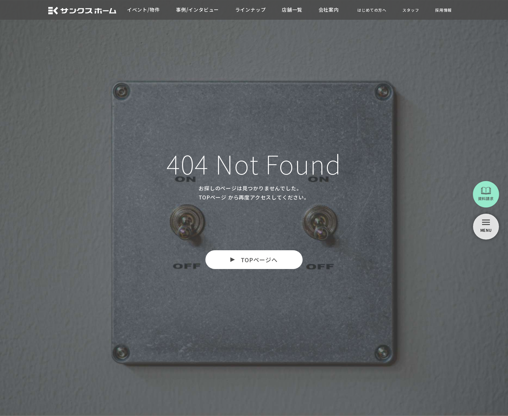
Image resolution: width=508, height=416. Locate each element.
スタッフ (410, 10)
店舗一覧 (292, 9)
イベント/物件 (142, 9)
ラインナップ (250, 9)
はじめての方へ (371, 10)
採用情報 (443, 10)
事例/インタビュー (197, 9)
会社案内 (328, 9)
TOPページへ (259, 259)
